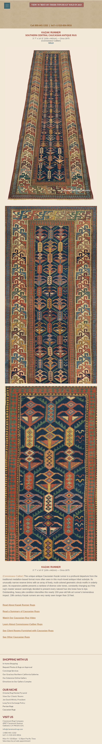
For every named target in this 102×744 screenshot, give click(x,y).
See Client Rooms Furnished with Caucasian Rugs (28, 631)
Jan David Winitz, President (14, 699)
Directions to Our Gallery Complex (17, 681)
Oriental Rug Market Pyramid (15, 693)
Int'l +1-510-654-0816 (61, 25)
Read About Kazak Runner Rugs (19, 605)
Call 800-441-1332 (39, 25)
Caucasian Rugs (9, 709)
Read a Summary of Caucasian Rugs (21, 611)
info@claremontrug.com (13, 729)
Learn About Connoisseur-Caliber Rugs (22, 624)
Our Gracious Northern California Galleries (21, 674)
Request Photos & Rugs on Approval (17, 667)
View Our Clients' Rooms (13, 696)
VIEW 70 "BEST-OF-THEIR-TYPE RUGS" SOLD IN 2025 (56, 5)
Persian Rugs (8, 706)
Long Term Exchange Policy (14, 703)
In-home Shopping (10, 663)
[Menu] (7, 6)
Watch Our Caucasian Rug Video (19, 618)
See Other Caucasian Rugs (16, 637)
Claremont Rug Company (51, 18)
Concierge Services (10, 671)
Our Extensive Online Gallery (15, 678)
